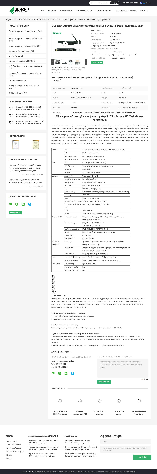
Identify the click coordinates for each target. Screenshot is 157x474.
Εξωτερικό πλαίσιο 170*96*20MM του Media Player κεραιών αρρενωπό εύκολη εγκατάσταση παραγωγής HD (119, 412)
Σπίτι (42, 11)
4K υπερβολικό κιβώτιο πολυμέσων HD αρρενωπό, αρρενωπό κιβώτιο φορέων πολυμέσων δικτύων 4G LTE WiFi (99, 412)
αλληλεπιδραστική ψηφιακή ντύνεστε (25, 66)
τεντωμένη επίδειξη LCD (20, 61)
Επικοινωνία (97, 62)
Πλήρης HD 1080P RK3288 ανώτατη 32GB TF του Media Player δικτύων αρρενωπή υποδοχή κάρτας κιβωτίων (60, 412)
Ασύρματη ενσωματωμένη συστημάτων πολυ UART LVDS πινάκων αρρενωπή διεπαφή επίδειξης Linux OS (44, 448)
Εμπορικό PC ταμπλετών (20, 51)
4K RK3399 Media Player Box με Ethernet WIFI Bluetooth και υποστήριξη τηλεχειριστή (139, 412)
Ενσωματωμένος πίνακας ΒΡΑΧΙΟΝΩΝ (25, 38)
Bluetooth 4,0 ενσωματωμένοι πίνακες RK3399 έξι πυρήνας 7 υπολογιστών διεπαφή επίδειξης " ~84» (44, 442)
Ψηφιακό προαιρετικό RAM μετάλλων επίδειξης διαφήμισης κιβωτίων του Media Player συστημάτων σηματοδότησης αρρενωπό (80, 412)
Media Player (33, 20)
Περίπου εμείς (66, 11)
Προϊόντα (52, 11)
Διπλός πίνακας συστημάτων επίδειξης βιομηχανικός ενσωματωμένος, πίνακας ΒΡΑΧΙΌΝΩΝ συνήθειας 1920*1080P (80, 455)
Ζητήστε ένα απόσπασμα (130, 3)
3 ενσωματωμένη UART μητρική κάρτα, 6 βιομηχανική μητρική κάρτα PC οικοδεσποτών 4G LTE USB (81, 448)
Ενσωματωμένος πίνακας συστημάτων (26, 31)
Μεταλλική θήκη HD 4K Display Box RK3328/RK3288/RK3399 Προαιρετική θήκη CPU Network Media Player (28, 116)
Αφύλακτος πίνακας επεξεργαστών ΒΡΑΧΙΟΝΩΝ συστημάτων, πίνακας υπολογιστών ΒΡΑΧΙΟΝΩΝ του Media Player (43, 455)
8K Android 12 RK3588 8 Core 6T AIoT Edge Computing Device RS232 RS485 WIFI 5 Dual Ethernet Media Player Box (28, 109)
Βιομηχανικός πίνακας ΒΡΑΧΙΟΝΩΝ (24, 86)
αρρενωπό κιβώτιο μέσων (115, 345)
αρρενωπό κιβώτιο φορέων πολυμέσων (93, 345)
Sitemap (9, 459)
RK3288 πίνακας (16, 93)
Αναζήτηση (114, 3)
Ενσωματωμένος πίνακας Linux (22, 46)
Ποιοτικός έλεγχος (104, 11)
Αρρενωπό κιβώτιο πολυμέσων (68, 345)
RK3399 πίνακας (16, 81)
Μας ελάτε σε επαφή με (126, 11)
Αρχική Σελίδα (11, 20)
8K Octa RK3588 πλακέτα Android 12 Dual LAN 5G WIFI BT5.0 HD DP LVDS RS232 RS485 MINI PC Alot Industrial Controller (30, 123)
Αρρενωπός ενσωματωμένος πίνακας (25, 73)
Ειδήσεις (143, 11)
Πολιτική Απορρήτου (29, 471)
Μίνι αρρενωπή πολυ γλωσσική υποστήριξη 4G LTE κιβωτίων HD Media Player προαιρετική (68, 70)
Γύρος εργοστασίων (84, 11)
